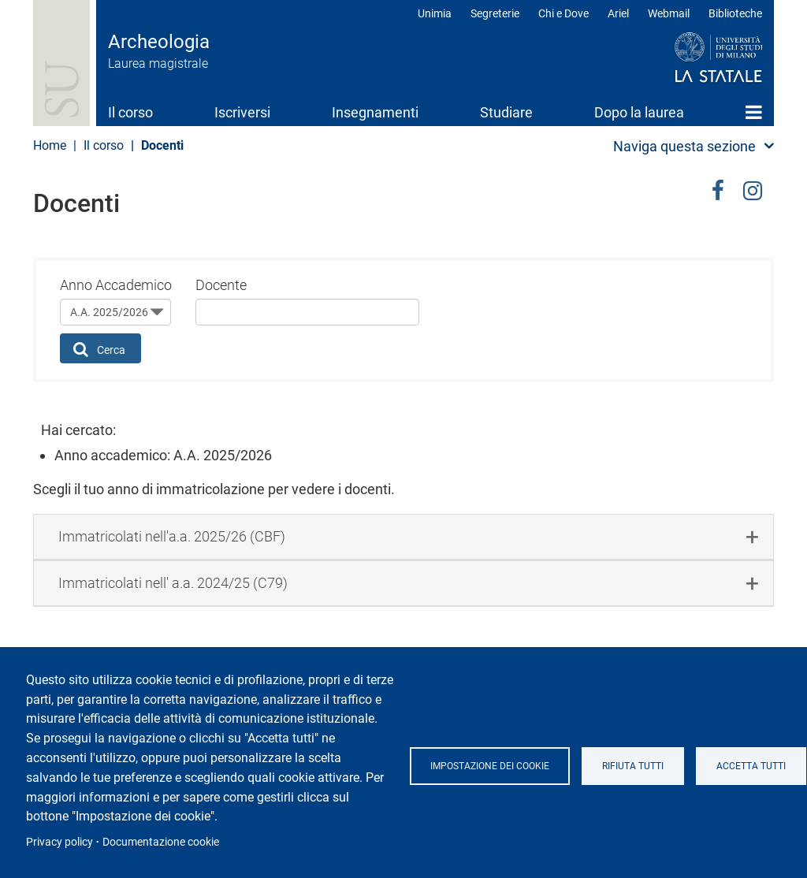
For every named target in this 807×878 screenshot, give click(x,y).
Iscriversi (242, 112)
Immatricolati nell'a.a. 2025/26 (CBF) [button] (171, 536)
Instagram (752, 188)
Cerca (99, 349)
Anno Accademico (116, 285)
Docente (221, 285)
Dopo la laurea (639, 112)
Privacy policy (59, 841)
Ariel (618, 13)
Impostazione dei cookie (489, 766)
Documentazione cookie (160, 841)
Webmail (669, 13)
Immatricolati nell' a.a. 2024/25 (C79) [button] (173, 583)
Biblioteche (735, 13)
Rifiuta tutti (633, 766)
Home (754, 111)
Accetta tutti (751, 766)
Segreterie (494, 13)
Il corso (130, 112)
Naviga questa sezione (684, 146)
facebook (718, 188)
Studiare (506, 112)
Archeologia (159, 42)
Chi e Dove (563, 13)
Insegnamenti (375, 112)
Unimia (435, 13)
